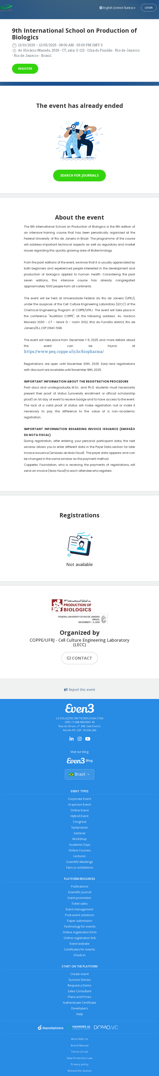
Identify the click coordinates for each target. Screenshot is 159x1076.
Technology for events (79, 926)
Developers (79, 1008)
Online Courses (80, 850)
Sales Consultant (79, 991)
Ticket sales (79, 904)
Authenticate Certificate (79, 1003)
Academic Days (79, 845)
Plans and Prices (79, 997)
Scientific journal (79, 892)
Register (25, 69)
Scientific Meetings (79, 862)
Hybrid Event (79, 816)
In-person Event (79, 805)
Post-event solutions (79, 915)
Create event (79, 974)
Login (149, 7)
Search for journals (79, 175)
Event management (79, 909)
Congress (79, 822)
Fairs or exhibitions (79, 868)
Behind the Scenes (80, 1070)
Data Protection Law (80, 1058)
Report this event (79, 689)
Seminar (80, 833)
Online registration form (80, 932)
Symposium (79, 827)
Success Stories (79, 980)
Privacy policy (79, 1064)
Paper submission (79, 921)
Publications (79, 886)
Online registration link (80, 938)
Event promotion (79, 898)
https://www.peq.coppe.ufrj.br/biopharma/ (64, 351)
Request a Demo (79, 985)
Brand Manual (79, 1045)
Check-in (79, 955)
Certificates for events (79, 949)
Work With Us (79, 1039)
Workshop (79, 839)
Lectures (79, 856)
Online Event (80, 810)
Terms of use (79, 1051)
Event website (79, 944)
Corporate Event (79, 799)
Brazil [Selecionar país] (79, 774)
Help (79, 1014)
